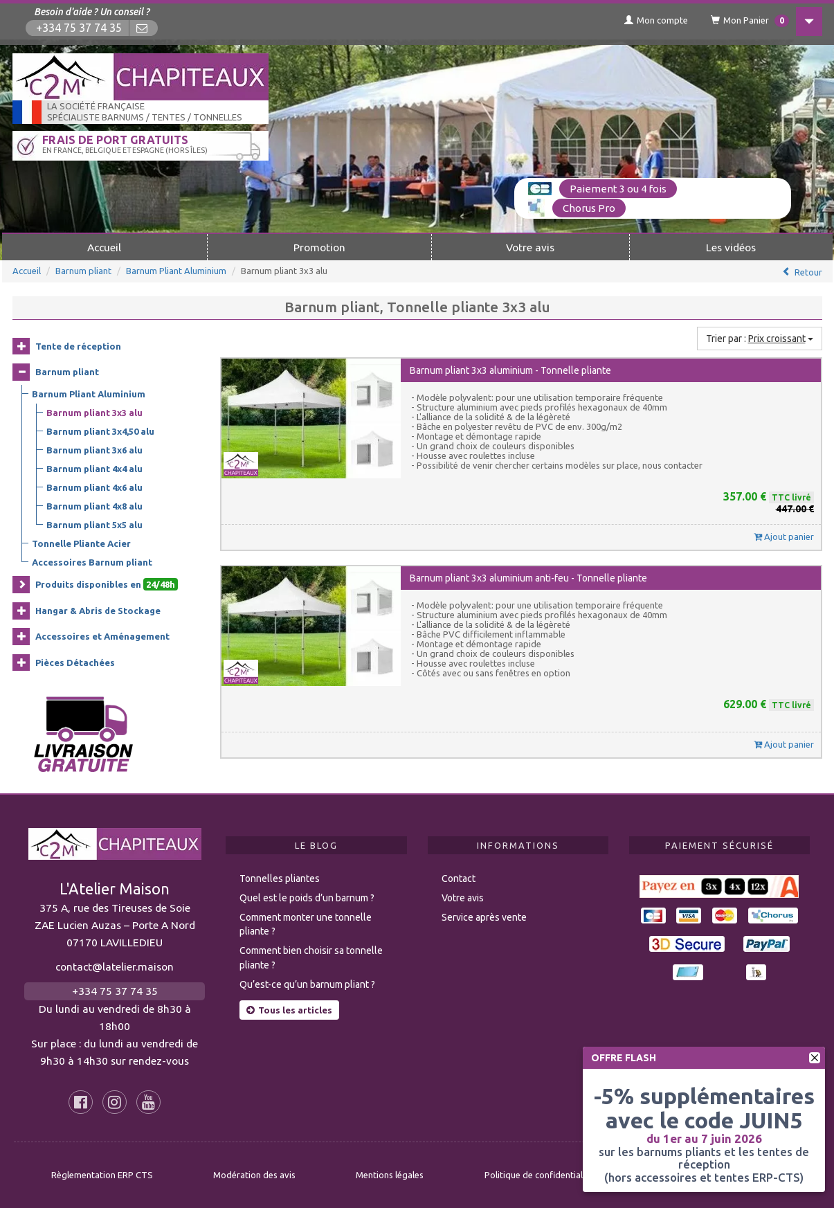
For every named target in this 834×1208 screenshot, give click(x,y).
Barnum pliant (83, 270)
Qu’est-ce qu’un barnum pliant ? (307, 983)
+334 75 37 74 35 (80, 28)
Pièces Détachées (75, 662)
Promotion (319, 246)
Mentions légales (390, 1174)
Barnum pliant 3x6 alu (94, 450)
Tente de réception (78, 345)
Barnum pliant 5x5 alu (94, 525)
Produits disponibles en (106, 584)
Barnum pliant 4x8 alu (94, 506)
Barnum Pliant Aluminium (176, 270)
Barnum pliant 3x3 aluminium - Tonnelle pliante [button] (510, 369)
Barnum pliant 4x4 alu (94, 469)
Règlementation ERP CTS (102, 1174)
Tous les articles (289, 1009)
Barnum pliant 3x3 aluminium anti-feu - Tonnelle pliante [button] (528, 577)
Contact (458, 877)
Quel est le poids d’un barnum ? (306, 897)
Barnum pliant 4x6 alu (94, 487)
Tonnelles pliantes (279, 877)
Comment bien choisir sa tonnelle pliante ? (311, 957)
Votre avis (530, 246)
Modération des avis (254, 1174)
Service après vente (484, 916)
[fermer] (814, 1057)
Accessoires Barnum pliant (92, 562)
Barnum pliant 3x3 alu (94, 412)
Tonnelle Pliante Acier (81, 543)
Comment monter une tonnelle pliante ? (305, 924)
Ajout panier (784, 536)
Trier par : (759, 337)
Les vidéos (731, 246)
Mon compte (649, 20)
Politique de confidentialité (538, 1174)
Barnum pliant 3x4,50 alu (100, 431)
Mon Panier (744, 21)
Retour (808, 271)
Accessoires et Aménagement (102, 635)
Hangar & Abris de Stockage (98, 610)
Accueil (104, 246)
